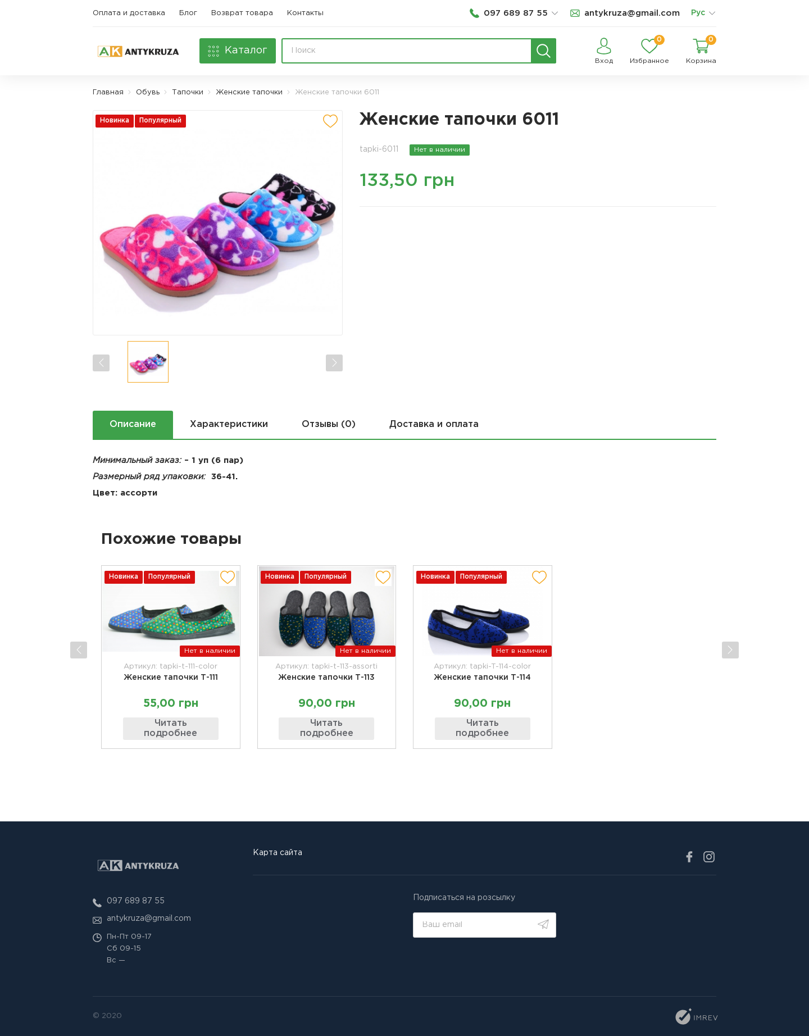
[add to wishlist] (330, 121)
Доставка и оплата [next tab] (435, 424)
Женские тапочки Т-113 (326, 677)
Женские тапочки (249, 92)
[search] (543, 50)
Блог (188, 13)
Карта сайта (277, 852)
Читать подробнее (170, 728)
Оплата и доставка (129, 13)
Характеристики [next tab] (229, 424)
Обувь (148, 92)
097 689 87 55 (136, 901)
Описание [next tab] (133, 424)
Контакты (305, 13)
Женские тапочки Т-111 (171, 677)
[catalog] (237, 50)
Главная (108, 92)
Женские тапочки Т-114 (482, 677)
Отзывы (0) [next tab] (329, 424)
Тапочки (187, 92)
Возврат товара (242, 13)
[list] (711, 13)
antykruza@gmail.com (149, 918)
